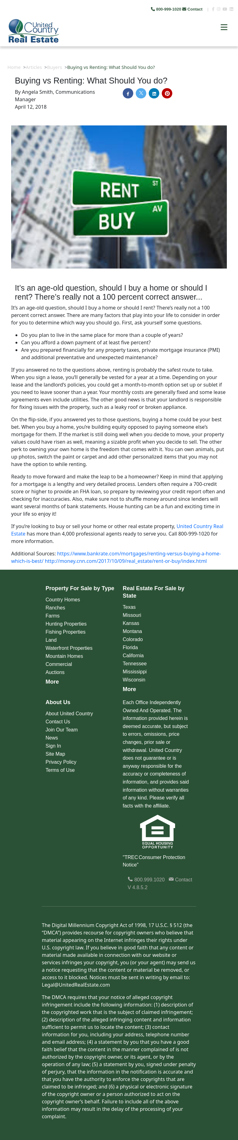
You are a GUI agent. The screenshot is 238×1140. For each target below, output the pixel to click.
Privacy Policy (61, 762)
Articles (34, 67)
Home (14, 67)
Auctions (55, 672)
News (52, 737)
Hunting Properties (66, 624)
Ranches (55, 607)
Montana (132, 631)
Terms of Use (60, 770)
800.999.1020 (146, 879)
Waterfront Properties (69, 648)
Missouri (132, 615)
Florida (130, 647)
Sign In (53, 746)
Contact (193, 9)
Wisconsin (134, 679)
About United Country (69, 713)
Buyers (54, 67)
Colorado (133, 639)
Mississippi (135, 671)
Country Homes (63, 599)
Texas (129, 607)
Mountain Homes (64, 656)
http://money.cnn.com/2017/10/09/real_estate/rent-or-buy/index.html (126, 561)
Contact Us (58, 721)
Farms (53, 615)
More (52, 682)
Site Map (55, 754)
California (133, 655)
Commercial (59, 664)
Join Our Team (62, 729)
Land (51, 640)
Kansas (131, 623)
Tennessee (135, 663)
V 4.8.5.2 (138, 887)
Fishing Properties (66, 632)
